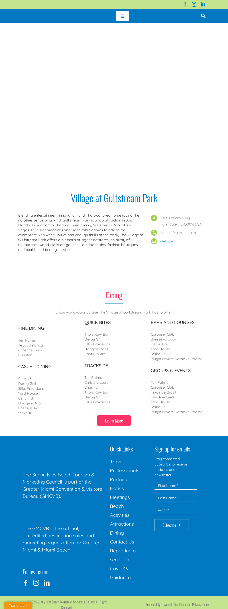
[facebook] (185, 4)
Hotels (117, 488)
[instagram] (194, 4)
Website (166, 241)
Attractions (122, 524)
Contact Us (122, 542)
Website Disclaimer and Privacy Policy (186, 604)
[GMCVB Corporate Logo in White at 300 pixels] (56, 509)
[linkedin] (203, 4)
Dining (117, 533)
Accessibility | (154, 604)
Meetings (120, 497)
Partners (119, 479)
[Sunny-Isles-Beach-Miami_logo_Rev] (56, 444)
